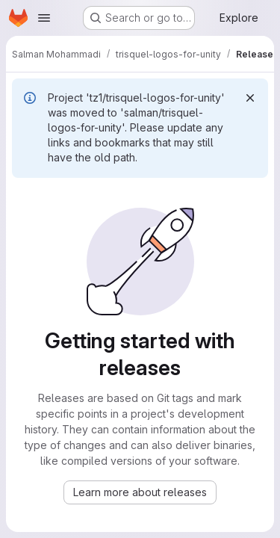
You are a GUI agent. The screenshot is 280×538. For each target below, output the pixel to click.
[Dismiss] (250, 98)
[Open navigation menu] (44, 18)
